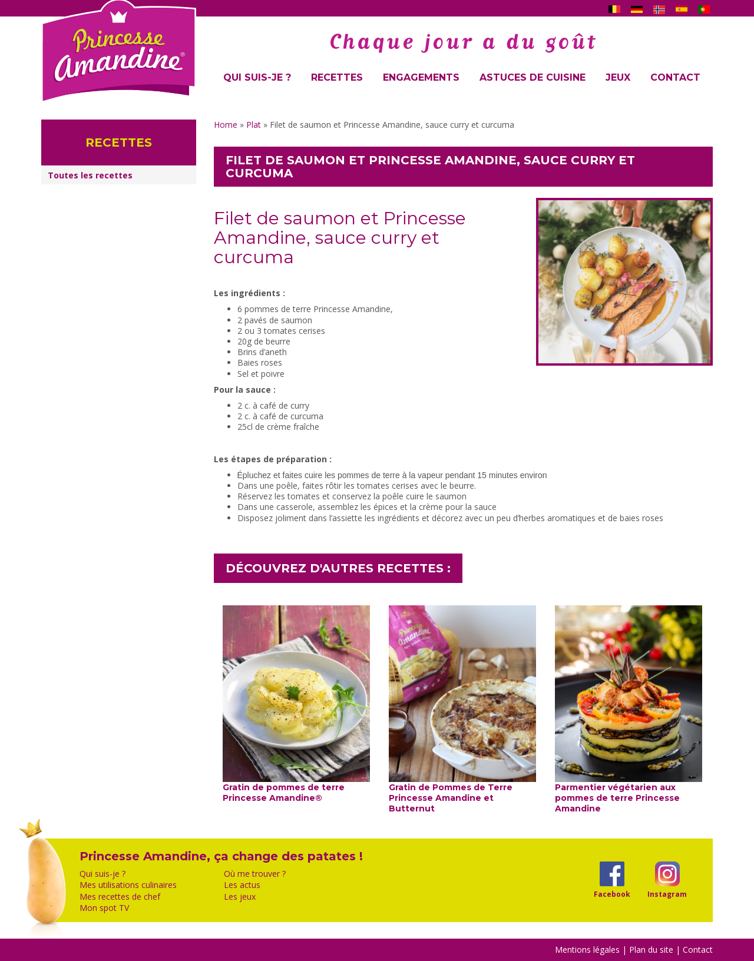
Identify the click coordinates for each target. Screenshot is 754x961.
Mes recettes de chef (120, 897)
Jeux (618, 77)
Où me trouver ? (255, 874)
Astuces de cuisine (532, 77)
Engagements (421, 77)
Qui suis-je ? (257, 77)
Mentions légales (587, 949)
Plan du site (651, 949)
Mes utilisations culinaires (128, 885)
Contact (675, 77)
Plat (253, 124)
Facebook (612, 894)
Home (225, 124)
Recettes (337, 77)
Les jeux (240, 897)
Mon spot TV (104, 908)
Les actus (242, 885)
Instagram (667, 894)
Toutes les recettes (90, 175)
